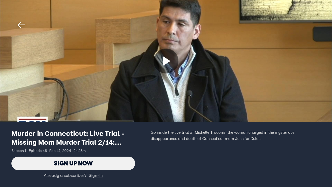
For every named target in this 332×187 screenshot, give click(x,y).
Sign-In (96, 175)
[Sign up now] (166, 61)
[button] (21, 25)
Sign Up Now (73, 163)
